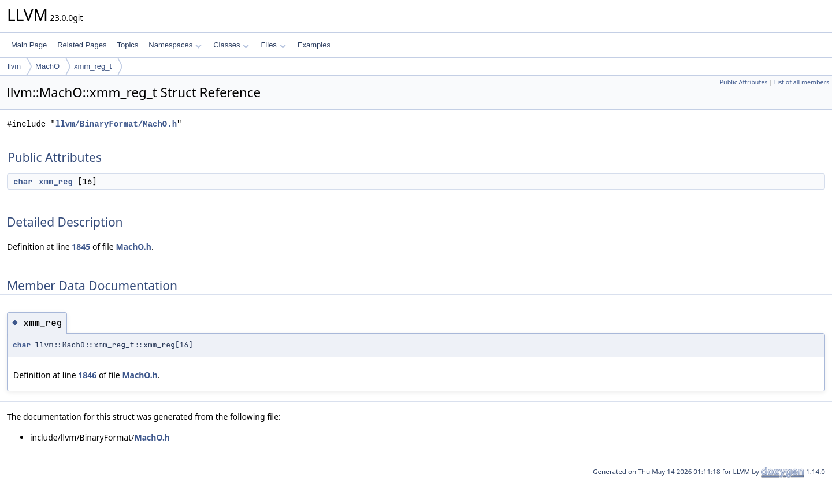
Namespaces (174, 44)
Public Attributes (744, 82)
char (23, 181)
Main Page (29, 44)
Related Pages (81, 44)
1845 (81, 246)
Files (273, 44)
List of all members (801, 82)
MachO (47, 66)
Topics (127, 44)
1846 (87, 374)
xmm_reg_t (93, 66)
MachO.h (133, 246)
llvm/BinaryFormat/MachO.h (116, 124)
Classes (231, 44)
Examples (314, 44)
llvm (14, 66)
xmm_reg (56, 181)
